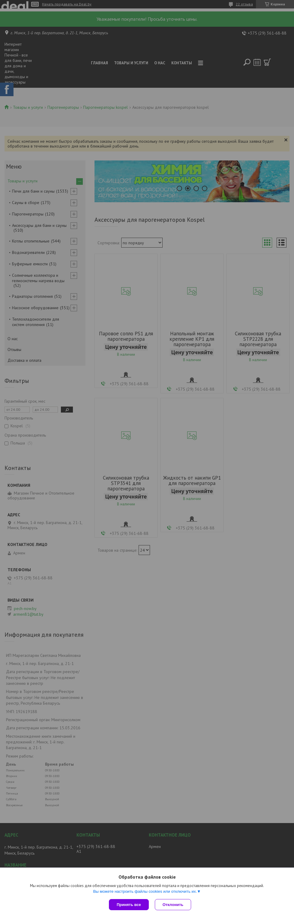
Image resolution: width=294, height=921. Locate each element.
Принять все (129, 904)
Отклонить (173, 904)
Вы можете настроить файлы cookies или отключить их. (145, 891)
